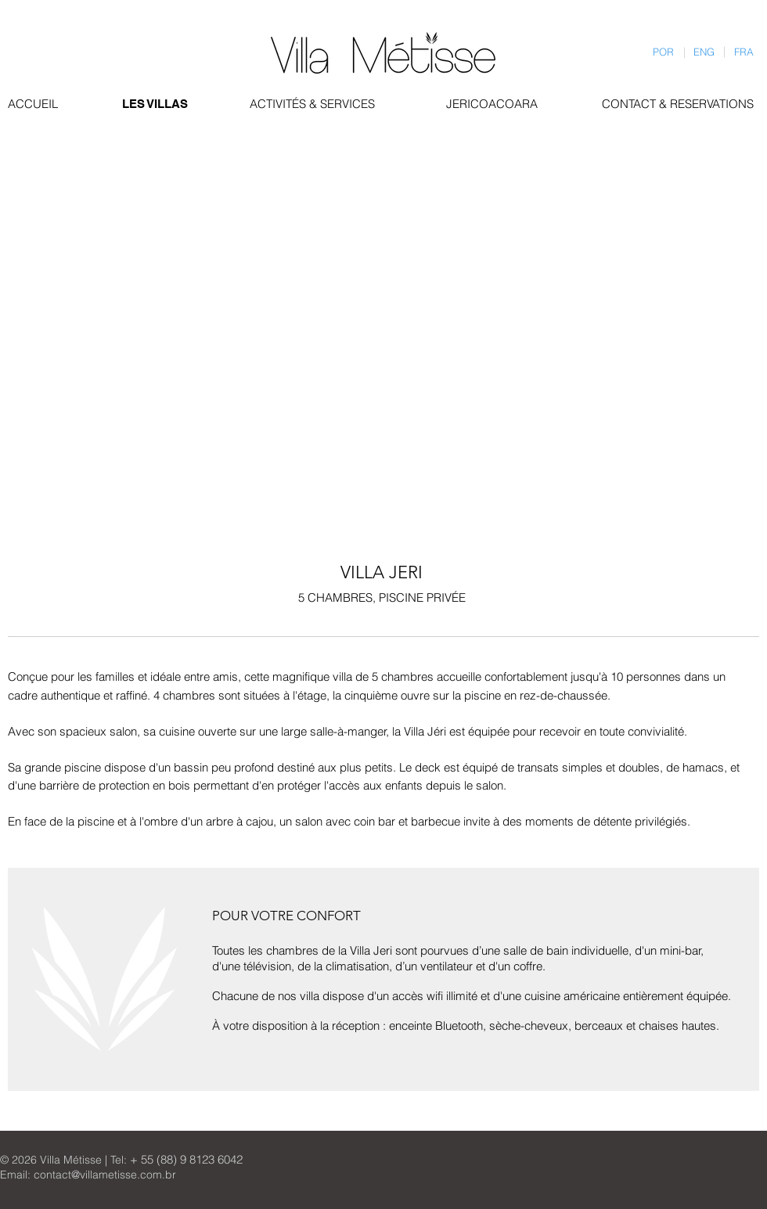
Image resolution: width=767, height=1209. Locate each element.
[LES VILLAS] (156, 103)
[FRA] (744, 52)
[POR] (664, 52)
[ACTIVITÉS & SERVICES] (317, 103)
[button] (96, 204)
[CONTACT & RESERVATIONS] (678, 103)
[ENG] (704, 52)
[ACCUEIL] (33, 103)
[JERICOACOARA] (492, 103)
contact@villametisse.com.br (105, 1175)
